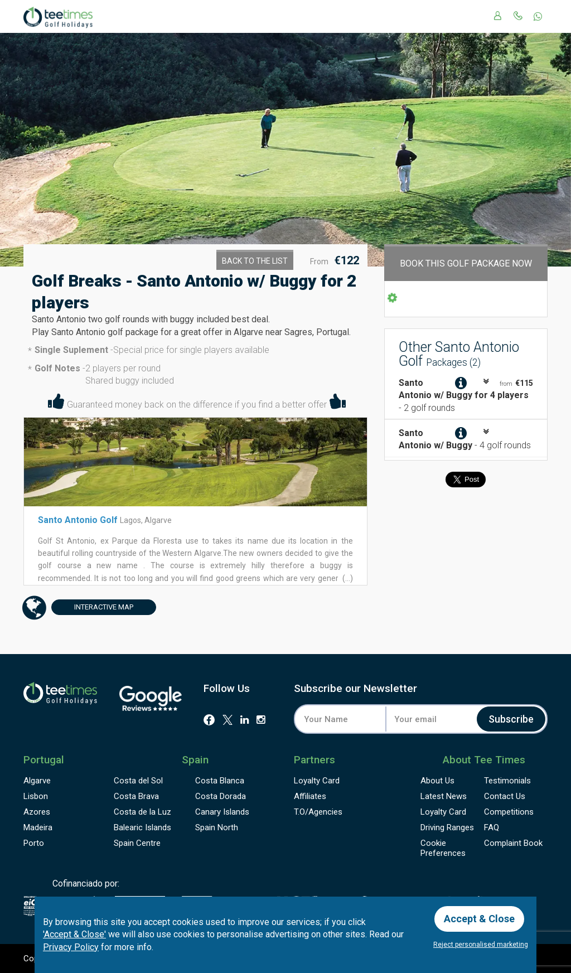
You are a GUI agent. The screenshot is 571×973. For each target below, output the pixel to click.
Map (92, 607)
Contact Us (504, 796)
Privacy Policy (71, 947)
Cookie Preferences (443, 848)
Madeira (37, 827)
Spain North (216, 827)
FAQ (491, 827)
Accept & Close (479, 918)
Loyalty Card (317, 781)
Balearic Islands (142, 827)
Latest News (443, 796)
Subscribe (511, 719)
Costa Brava (136, 796)
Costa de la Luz (142, 812)
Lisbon (35, 796)
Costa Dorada (220, 796)
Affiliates (310, 796)
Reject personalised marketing (480, 944)
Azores (36, 812)
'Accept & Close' (74, 934)
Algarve (37, 781)
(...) (347, 578)
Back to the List (255, 260)
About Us (437, 781)
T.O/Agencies (318, 812)
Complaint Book (513, 843)
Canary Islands (222, 812)
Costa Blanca (219, 781)
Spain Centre (137, 843)
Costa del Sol (138, 781)
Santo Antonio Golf (79, 520)
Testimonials (507, 781)
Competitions (509, 812)
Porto (33, 843)
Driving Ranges (447, 827)
